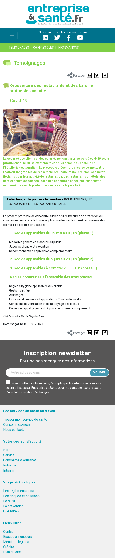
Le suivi (9, 501)
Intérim (8, 470)
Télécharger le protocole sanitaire (35, 199)
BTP (6, 450)
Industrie (9, 465)
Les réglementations (18, 491)
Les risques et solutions (21, 496)
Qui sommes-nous (17, 425)
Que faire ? (11, 511)
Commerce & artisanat (19, 460)
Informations (68, 47)
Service (8, 455)
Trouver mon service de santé (25, 419)
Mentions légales (16, 542)
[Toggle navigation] (12, 35)
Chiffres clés (43, 47)
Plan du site (12, 552)
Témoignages (19, 47)
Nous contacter (14, 430)
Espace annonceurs (17, 537)
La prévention (13, 506)
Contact (8, 532)
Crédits (8, 547)
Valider (99, 372)
